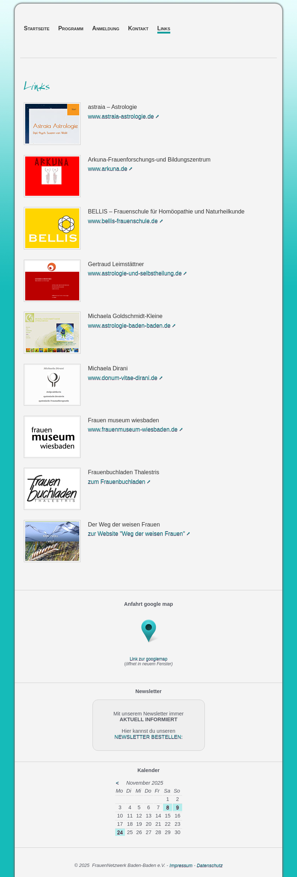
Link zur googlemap (148, 658)
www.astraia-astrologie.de (121, 116)
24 (120, 832)
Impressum (182, 865)
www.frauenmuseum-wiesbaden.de (132, 429)
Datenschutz (209, 865)
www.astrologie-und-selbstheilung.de (135, 273)
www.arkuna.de (107, 169)
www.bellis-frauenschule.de (123, 221)
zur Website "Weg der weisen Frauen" (136, 533)
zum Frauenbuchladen (116, 482)
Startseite (36, 28)
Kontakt (138, 28)
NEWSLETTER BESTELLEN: (148, 737)
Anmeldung (105, 28)
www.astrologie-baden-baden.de (129, 325)
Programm (71, 28)
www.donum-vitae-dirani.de (122, 378)
